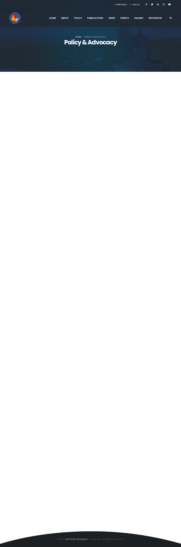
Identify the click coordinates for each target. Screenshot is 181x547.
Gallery (138, 18)
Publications (95, 18)
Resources (155, 18)
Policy (78, 18)
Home (52, 18)
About (65, 18)
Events (124, 18)
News (112, 18)
